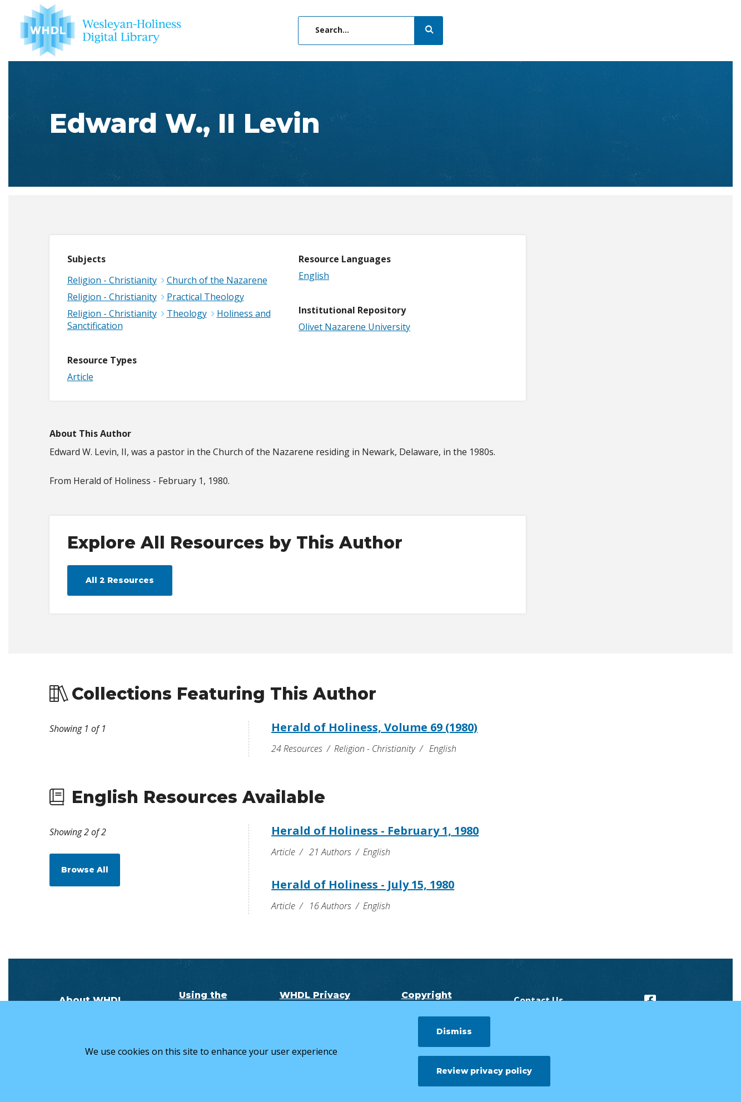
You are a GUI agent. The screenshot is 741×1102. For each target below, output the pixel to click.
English (314, 276)
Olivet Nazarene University (354, 327)
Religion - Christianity (112, 280)
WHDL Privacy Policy (315, 1000)
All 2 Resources (120, 580)
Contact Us (538, 1000)
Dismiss (454, 1031)
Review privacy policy (484, 1071)
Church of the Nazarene (217, 280)
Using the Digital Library (203, 1000)
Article (80, 377)
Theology (187, 313)
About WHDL (91, 1000)
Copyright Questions (426, 1000)
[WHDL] (100, 30)
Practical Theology (205, 297)
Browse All (84, 870)
